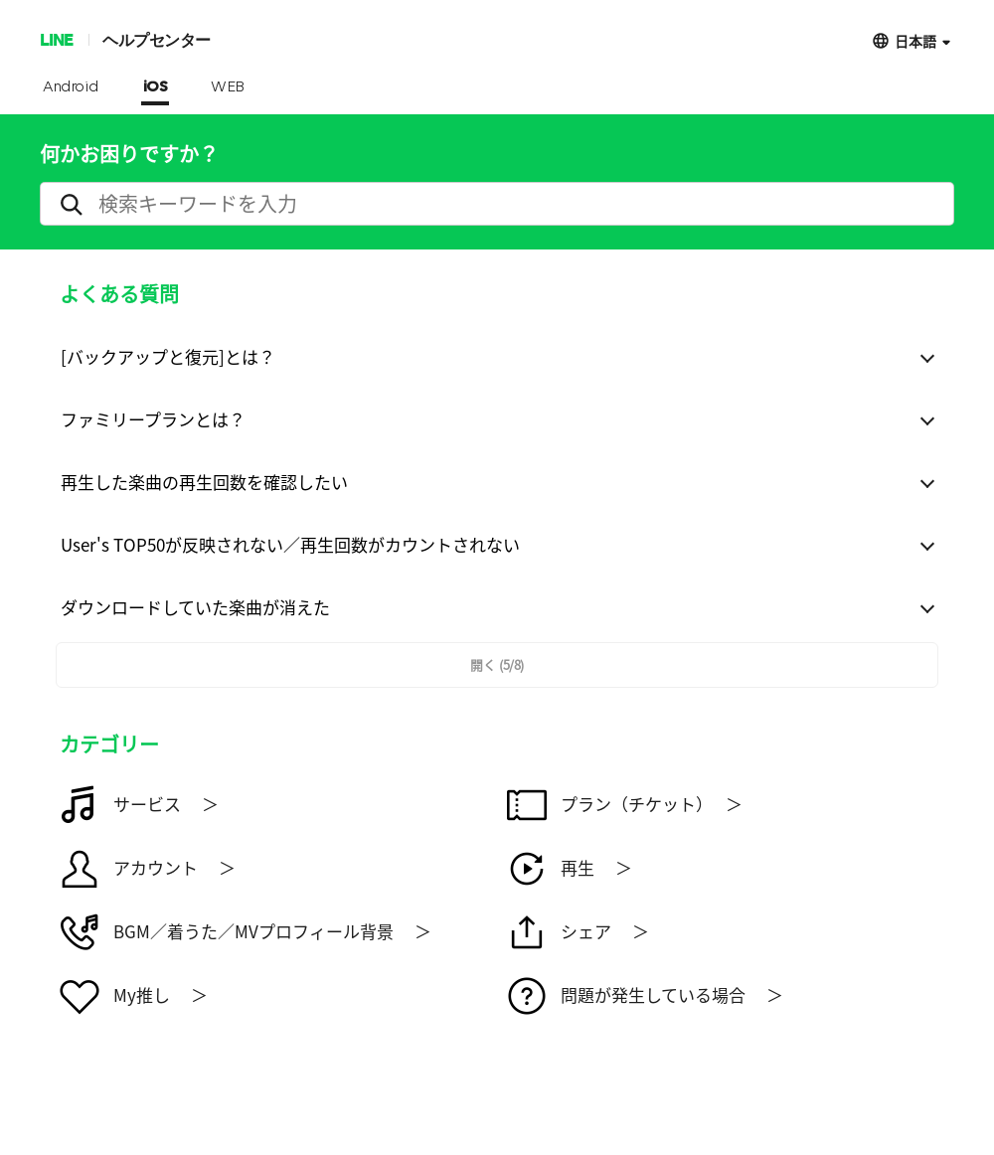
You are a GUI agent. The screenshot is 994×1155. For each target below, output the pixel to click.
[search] (497, 204)
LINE (56, 39)
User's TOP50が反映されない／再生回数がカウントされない (290, 544)
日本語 (915, 40)
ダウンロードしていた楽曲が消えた (195, 606)
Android (71, 87)
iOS (155, 87)
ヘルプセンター (156, 39)
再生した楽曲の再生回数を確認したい (204, 481)
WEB (228, 87)
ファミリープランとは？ (153, 419)
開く (496, 664)
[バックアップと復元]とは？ (168, 356)
